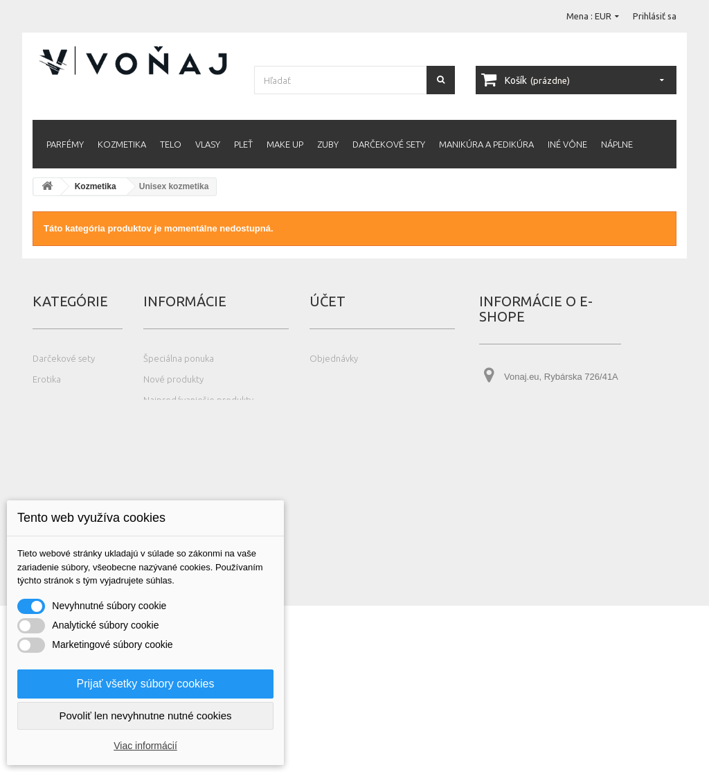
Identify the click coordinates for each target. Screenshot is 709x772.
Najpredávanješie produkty (198, 400)
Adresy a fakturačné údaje (362, 400)
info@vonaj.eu (564, 469)
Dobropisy (330, 379)
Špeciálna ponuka (178, 358)
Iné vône (567, 144)
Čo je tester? (168, 462)
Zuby (328, 144)
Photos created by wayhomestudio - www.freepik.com (129, 765)
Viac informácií (145, 745)
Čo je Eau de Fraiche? (185, 483)
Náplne (617, 144)
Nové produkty (173, 379)
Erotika (47, 379)
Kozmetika (122, 144)
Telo (170, 144)
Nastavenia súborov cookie (363, 462)
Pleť (243, 144)
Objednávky (333, 358)
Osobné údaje (338, 421)
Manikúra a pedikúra (486, 144)
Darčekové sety (388, 144)
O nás (154, 441)
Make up (285, 144)
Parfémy (65, 144)
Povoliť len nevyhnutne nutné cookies (145, 715)
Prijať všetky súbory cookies (146, 684)
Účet (327, 301)
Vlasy (207, 144)
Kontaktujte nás (174, 421)
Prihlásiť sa (654, 16)
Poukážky (327, 441)
